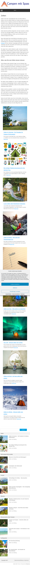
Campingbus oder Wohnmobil (15, 465)
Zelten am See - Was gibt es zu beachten (14, 309)
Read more (6, 139)
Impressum (22, 294)
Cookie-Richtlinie (8, 294)
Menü (15, 10)
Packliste (3, 43)
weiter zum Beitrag (12, 439)
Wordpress (28, 563)
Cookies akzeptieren (15, 284)
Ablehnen (15, 287)
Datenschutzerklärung (16, 294)
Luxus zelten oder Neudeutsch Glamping (14, 203)
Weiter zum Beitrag (13, 542)
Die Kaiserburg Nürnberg (14, 540)
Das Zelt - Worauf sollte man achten (13, 342)
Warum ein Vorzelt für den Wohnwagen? (17, 457)
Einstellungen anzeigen (15, 291)
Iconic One (15, 563)
